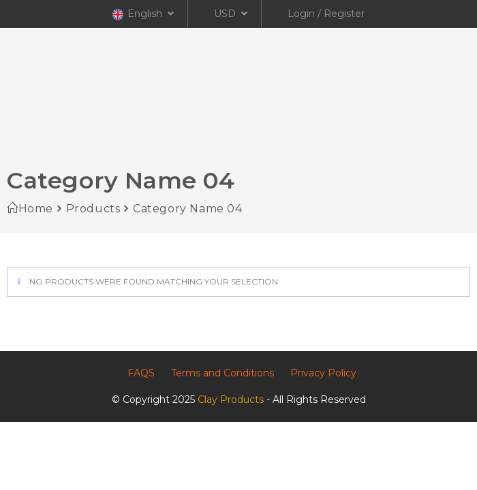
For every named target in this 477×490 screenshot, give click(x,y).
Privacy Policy (323, 373)
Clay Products (231, 399)
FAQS (141, 373)
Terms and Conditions (222, 373)
